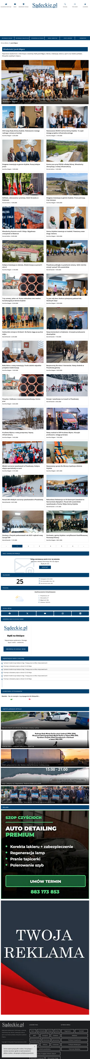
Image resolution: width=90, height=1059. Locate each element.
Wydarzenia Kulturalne (37, 38)
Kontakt (45, 567)
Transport (45, 1035)
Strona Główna (5, 43)
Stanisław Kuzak (35, 1040)
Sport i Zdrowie (68, 38)
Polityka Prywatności (74, 1040)
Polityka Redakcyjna (74, 1044)
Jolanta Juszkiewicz (45, 1049)
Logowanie (85, 5)
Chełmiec (55, 1035)
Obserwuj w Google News (16, 649)
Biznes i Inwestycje (52, 38)
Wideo (15, 5)
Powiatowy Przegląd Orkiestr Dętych (45, 1053)
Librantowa (46, 1040)
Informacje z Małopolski (22, 38)
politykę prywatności (27, 1053)
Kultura (45, 1044)
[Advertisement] (45, 23)
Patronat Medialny (74, 1049)
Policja (50, 1031)
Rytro (33, 1031)
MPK (34, 1035)
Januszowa (56, 1040)
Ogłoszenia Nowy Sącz (6, 5)
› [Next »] (83, 546)
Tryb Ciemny (75, 5)
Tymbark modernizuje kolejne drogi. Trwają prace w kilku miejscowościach (25, 663)
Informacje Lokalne (7, 38)
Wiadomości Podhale (23, 5)
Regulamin (68, 1031)
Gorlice (57, 1031)
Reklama (74, 1035)
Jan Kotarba (41, 1031)
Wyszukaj (65, 5)
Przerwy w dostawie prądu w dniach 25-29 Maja (18, 666)
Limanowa (55, 1044)
